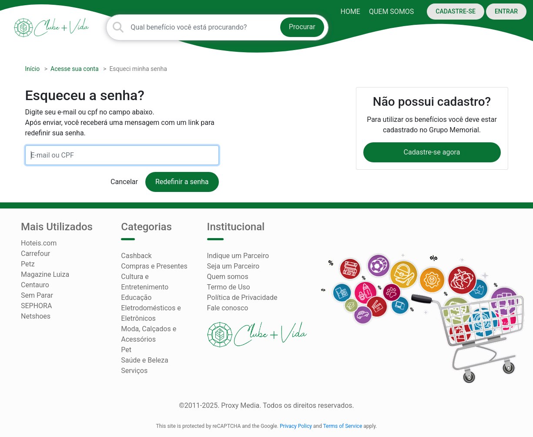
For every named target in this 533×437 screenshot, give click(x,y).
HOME (350, 11)
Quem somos (391, 11)
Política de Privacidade (242, 297)
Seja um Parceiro (233, 266)
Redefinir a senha (182, 182)
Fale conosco (227, 308)
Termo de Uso (228, 287)
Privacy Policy (296, 426)
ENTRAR (506, 11)
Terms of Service (342, 426)
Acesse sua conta (74, 68)
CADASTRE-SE (456, 11)
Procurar (302, 27)
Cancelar (124, 182)
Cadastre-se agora (432, 152)
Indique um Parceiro (238, 256)
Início (32, 68)
